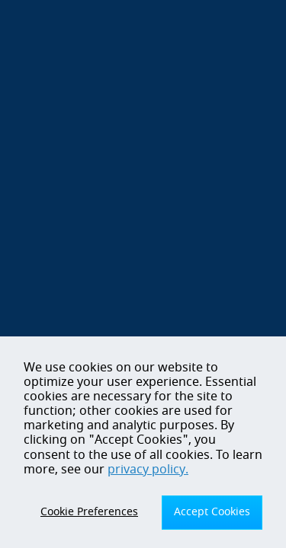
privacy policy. (148, 469)
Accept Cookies (212, 512)
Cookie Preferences (89, 512)
